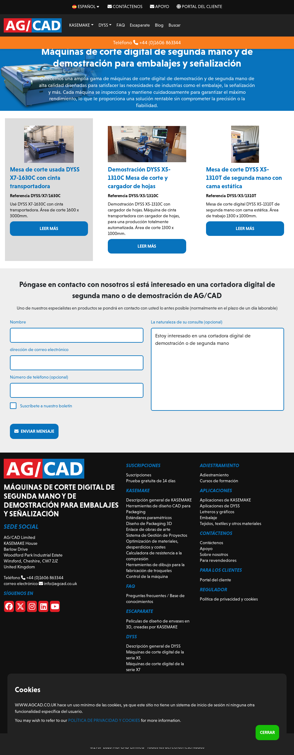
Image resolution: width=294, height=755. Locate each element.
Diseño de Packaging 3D (149, 523)
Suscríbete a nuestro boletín (46, 405)
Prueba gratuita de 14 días (150, 480)
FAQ (120, 25)
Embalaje (208, 517)
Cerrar (267, 732)
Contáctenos (125, 6)
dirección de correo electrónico (39, 349)
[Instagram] (32, 607)
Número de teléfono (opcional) (39, 377)
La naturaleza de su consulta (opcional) (186, 321)
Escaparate (140, 25)
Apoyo (159, 6)
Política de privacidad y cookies (229, 599)
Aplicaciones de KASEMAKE (225, 499)
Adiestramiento (214, 474)
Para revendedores (218, 560)
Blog (159, 25)
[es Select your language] (86, 7)
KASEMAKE (79, 25)
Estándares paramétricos (149, 517)
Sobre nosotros (214, 554)
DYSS (103, 25)
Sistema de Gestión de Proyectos (156, 535)
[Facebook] (9, 607)
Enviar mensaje (34, 431)
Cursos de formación (219, 480)
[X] (20, 607)
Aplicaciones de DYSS (220, 505)
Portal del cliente (199, 6)
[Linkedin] (43, 607)
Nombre (18, 321)
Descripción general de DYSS (153, 646)
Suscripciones (138, 474)
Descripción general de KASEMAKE (159, 499)
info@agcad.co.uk (58, 583)
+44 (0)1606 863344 (157, 42)
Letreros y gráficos (217, 511)
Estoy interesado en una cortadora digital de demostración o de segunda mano (217, 369)
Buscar (175, 25)
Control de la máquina (147, 576)
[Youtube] (55, 607)
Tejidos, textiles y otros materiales (230, 523)
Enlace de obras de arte (148, 529)
